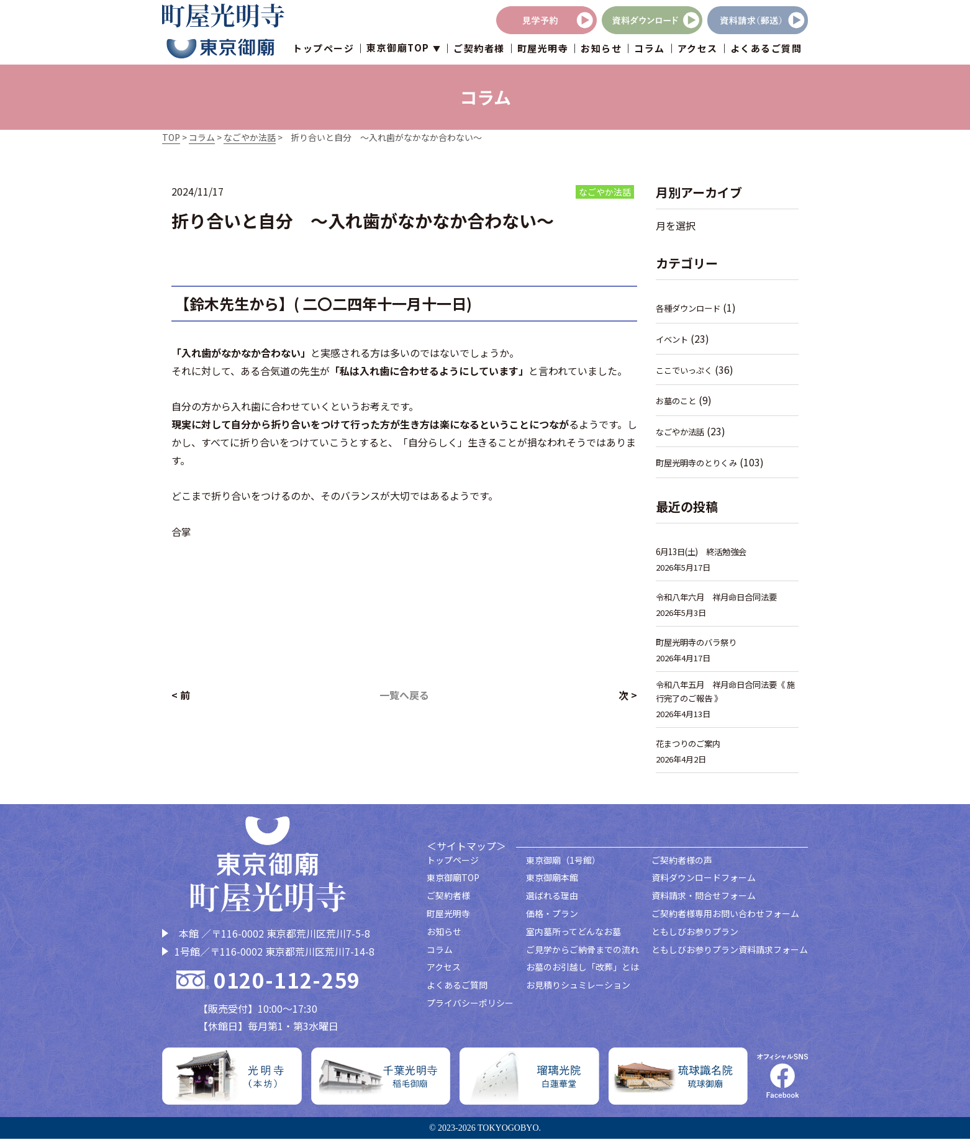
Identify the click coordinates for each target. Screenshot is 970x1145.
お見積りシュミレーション (578, 991)
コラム (649, 49)
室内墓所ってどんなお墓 (573, 937)
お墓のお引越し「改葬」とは (582, 973)
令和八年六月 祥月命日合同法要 (725, 596)
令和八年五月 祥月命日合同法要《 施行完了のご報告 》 (725, 695)
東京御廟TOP (453, 883)
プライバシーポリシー (470, 1009)
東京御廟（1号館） (563, 865)
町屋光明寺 (543, 49)
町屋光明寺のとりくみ (703, 462)
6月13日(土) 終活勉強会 (708, 551)
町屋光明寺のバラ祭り (702, 641)
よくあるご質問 (766, 49)
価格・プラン (552, 919)
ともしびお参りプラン (694, 937)
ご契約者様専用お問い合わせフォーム (725, 919)
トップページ (323, 49)
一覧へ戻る (404, 694)
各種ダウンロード (693, 307)
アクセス (698, 49)
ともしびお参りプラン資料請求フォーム (729, 955)
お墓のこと (679, 400)
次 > (628, 694)
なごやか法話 (684, 431)
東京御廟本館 (552, 883)
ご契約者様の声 (681, 865)
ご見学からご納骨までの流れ (582, 955)
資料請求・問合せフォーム (703, 901)
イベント (674, 338)
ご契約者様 (479, 49)
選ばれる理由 (552, 901)
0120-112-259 (287, 985)
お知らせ (601, 49)
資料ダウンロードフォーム (703, 883)
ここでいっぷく (688, 369)
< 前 (180, 694)
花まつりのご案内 (693, 749)
